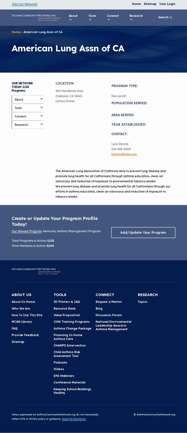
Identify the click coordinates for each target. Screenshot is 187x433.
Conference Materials (69, 382)
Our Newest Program (27, 231)
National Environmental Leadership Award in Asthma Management (113, 325)
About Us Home (23, 302)
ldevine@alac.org (124, 154)
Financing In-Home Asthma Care (68, 336)
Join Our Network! (24, 4)
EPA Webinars (64, 376)
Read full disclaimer (74, 419)
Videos (59, 369)
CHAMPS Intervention (70, 345)
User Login (167, 4)
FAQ (15, 328)
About (73, 18)
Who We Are (21, 308)
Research (136, 18)
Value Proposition (67, 315)
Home (136, 4)
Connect (113, 18)
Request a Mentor (109, 302)
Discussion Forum (109, 315)
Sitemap (150, 4)
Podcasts (60, 362)
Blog (99, 308)
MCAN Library (22, 321)
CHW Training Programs (72, 321)
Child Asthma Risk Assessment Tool (67, 353)
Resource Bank (65, 308)
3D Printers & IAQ (67, 302)
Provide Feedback (25, 335)
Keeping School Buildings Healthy (72, 391)
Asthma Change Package (72, 328)
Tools (92, 18)
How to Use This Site (27, 315)
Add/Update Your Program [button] (143, 232)
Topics (142, 302)
